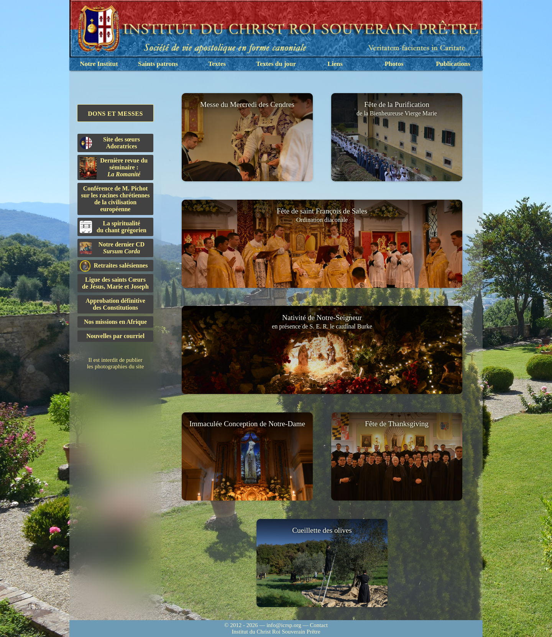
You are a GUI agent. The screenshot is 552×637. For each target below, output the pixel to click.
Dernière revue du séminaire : (114, 168)
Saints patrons (158, 63)
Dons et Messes (115, 113)
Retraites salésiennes (114, 265)
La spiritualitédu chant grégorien (113, 226)
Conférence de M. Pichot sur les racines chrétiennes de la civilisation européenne (115, 198)
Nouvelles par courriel (115, 336)
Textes (217, 63)
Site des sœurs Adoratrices (110, 142)
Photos (393, 63)
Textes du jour (276, 63)
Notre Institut (99, 63)
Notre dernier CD (112, 247)
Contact (319, 625)
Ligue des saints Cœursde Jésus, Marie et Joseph (115, 283)
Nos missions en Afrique (115, 321)
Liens (335, 63)
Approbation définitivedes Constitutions (115, 304)
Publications (453, 63)
